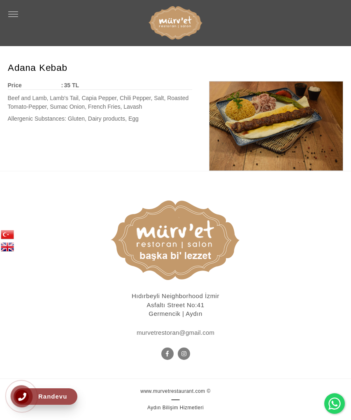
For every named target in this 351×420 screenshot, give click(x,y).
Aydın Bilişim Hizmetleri (175, 408)
